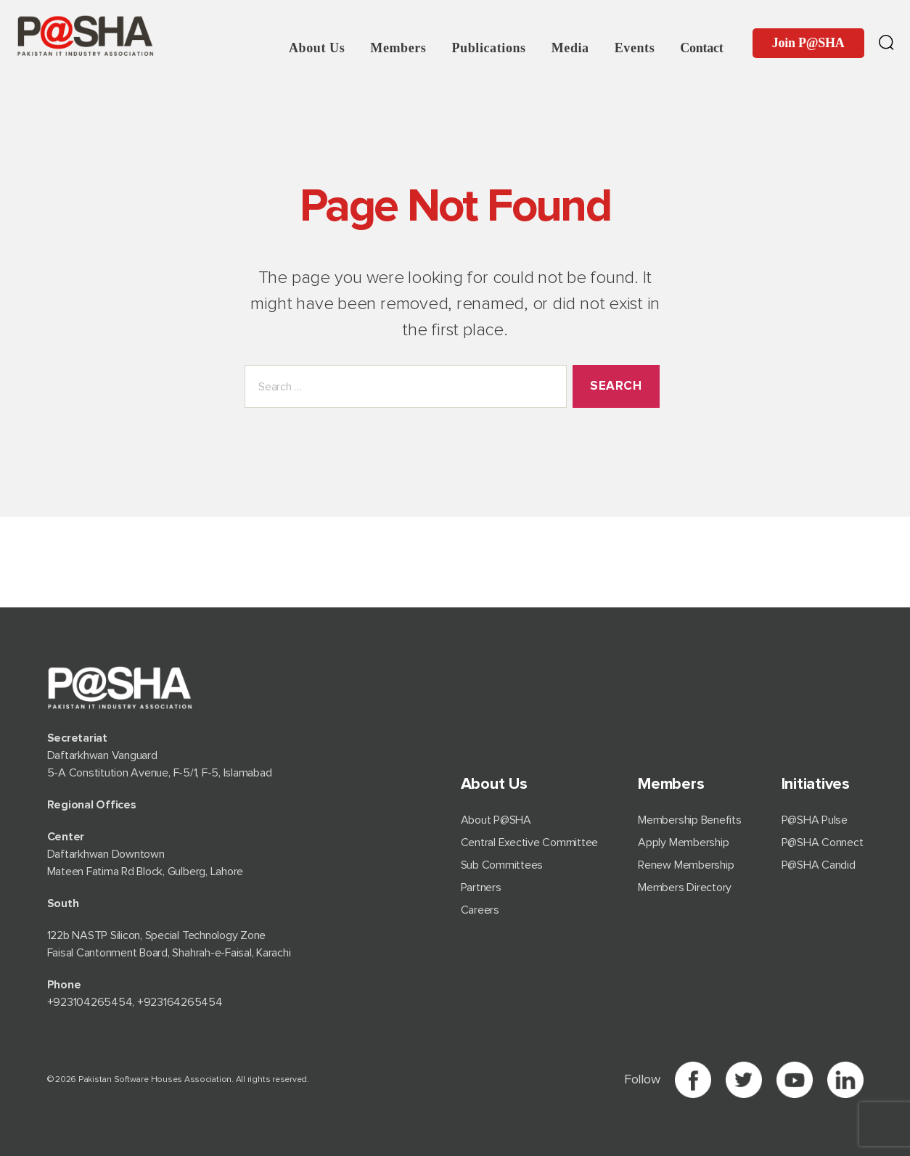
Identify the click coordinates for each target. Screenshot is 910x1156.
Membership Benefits (689, 820)
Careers (480, 910)
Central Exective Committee (530, 842)
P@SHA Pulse (815, 820)
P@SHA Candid (819, 865)
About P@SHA (496, 820)
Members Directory (684, 887)
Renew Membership (686, 865)
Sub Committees (502, 865)
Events (635, 48)
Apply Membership (683, 842)
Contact (701, 48)
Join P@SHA (808, 43)
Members (398, 48)
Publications (488, 48)
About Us (317, 48)
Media (570, 48)
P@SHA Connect (823, 842)
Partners (481, 887)
